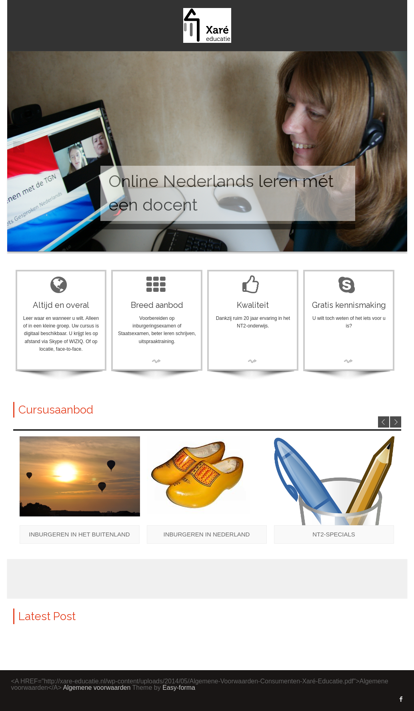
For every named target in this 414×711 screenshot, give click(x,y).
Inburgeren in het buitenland (79, 534)
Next (395, 147)
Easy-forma (178, 687)
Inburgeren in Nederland (207, 534)
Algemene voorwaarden (96, 687)
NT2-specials (333, 534)
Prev (19, 147)
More (157, 361)
